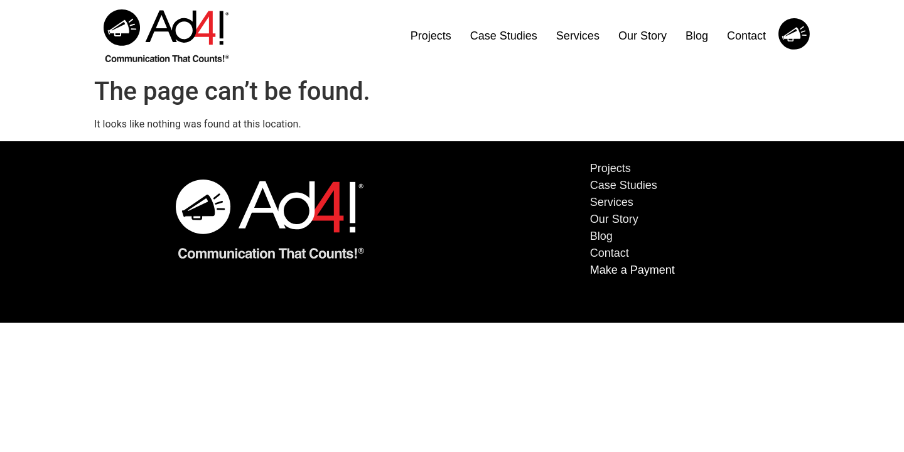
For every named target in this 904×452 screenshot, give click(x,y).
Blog (697, 36)
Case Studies (503, 36)
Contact (746, 36)
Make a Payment (632, 270)
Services (578, 36)
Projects (431, 36)
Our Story (642, 36)
